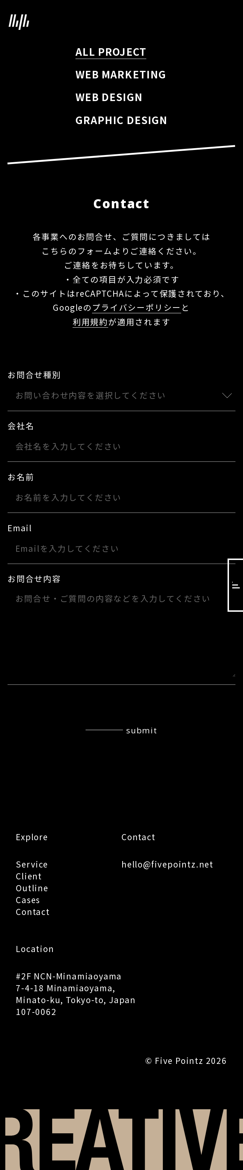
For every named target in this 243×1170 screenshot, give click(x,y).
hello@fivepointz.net (168, 864)
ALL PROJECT (110, 51)
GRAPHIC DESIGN (121, 120)
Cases (28, 899)
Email (20, 527)
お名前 (21, 476)
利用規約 (90, 321)
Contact (33, 911)
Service (32, 864)
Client (29, 876)
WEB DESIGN (109, 97)
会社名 (21, 425)
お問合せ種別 (34, 374)
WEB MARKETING (120, 74)
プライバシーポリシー (136, 307)
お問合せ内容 (34, 578)
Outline (32, 887)
